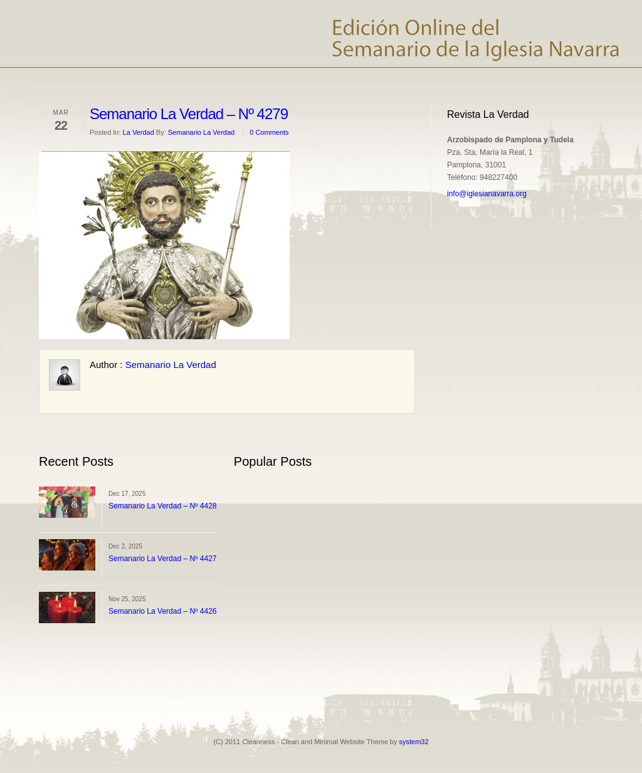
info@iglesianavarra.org (487, 193)
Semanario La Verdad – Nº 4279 (189, 113)
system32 (414, 741)
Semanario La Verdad (201, 132)
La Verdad (138, 132)
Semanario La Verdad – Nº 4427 (162, 558)
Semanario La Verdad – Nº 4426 (162, 611)
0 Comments (269, 132)
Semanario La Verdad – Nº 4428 (162, 506)
